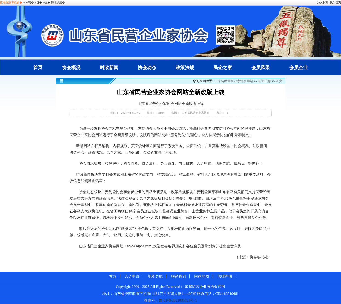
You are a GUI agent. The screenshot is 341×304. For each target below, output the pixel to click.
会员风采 (260, 67)
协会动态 (147, 67)
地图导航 (155, 276)
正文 (279, 81)
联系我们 (178, 276)
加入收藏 (322, 2)
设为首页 (335, 2)
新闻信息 (264, 81)
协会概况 (71, 67)
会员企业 (298, 67)
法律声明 (224, 276)
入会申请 (132, 276)
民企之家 (223, 67)
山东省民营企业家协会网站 (233, 81)
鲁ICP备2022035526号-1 (178, 300)
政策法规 (185, 67)
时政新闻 (109, 67)
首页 (37, 67)
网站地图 (201, 276)
